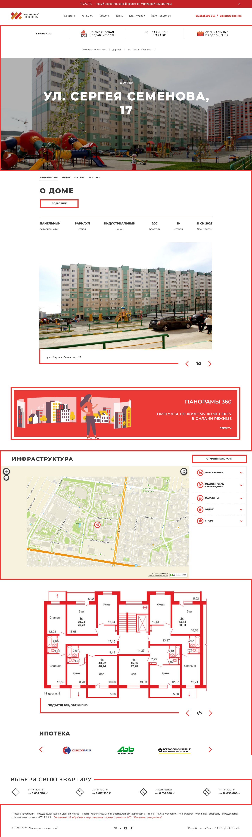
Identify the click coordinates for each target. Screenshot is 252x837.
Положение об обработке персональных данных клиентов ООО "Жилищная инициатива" (108, 817)
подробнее (59, 203)
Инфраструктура (73, 177)
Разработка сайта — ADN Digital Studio (214, 828)
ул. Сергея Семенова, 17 (142, 49)
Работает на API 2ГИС (160, 574)
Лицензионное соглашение (158, 576)
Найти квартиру (161, 16)
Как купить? (137, 16)
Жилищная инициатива (95, 49)
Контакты (87, 16)
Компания (69, 16)
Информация (49, 177)
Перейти (226, 428)
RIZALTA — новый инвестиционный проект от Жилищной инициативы (126, 3)
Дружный (117, 49)
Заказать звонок (230, 15)
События (104, 16)
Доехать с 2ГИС (179, 575)
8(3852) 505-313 (205, 15)
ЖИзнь (119, 16)
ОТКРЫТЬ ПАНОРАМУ (219, 458)
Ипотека (94, 177)
